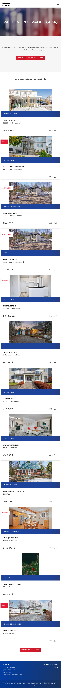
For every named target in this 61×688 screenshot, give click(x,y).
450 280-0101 (10, 672)
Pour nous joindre (35, 58)
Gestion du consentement (49, 683)
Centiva (34, 685)
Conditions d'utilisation (34, 683)
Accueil (21, 58)
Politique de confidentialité (19, 683)
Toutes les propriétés (30, 650)
